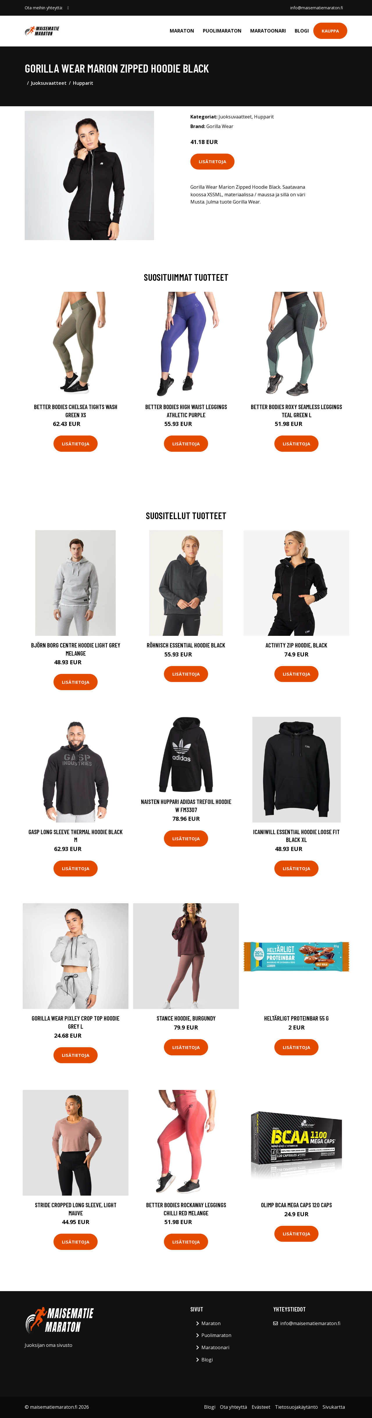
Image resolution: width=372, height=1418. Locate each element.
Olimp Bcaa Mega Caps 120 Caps (296, 1204)
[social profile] (68, 7)
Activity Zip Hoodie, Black (296, 645)
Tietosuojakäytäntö (296, 1407)
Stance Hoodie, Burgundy (186, 1018)
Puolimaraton (222, 31)
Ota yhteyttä (233, 1407)
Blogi (302, 31)
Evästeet (261, 1407)
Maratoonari (268, 31)
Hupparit (83, 83)
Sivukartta (334, 1407)
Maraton (182, 31)
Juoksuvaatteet (49, 83)
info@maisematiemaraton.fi (316, 7)
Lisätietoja (212, 161)
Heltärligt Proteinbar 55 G (296, 1018)
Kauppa (330, 31)
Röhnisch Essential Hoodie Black (186, 645)
